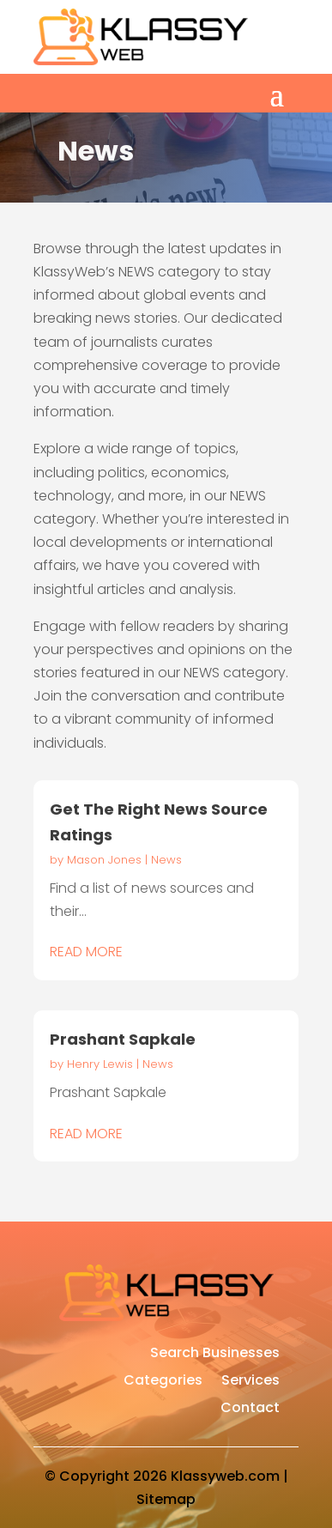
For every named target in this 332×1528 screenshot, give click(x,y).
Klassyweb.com (225, 1476)
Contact (250, 1409)
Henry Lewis (100, 1064)
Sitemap (166, 1499)
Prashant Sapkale (123, 1039)
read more (86, 951)
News (166, 860)
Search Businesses (215, 1354)
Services (250, 1382)
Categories (163, 1382)
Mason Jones (104, 860)
